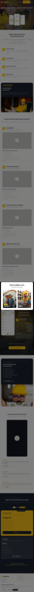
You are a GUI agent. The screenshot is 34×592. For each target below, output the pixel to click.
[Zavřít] (31, 284)
